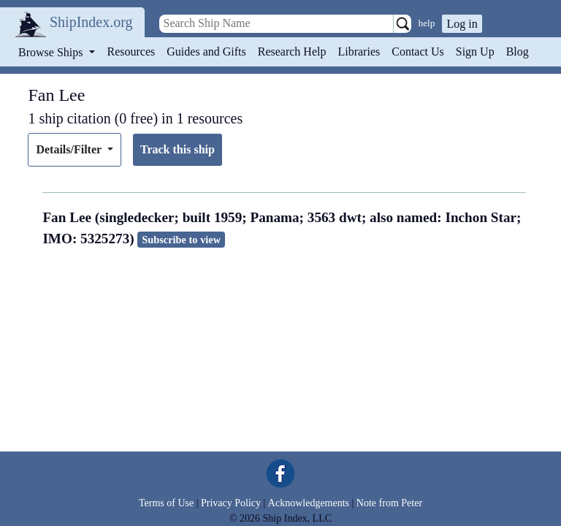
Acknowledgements (308, 503)
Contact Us (418, 51)
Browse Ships (51, 52)
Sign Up (475, 51)
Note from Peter (389, 503)
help (427, 23)
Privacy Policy (231, 503)
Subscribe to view (181, 239)
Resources (131, 51)
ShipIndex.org (91, 22)
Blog (517, 51)
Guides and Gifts (206, 51)
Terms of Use (166, 503)
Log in (461, 24)
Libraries (358, 51)
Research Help (292, 51)
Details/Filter (70, 149)
